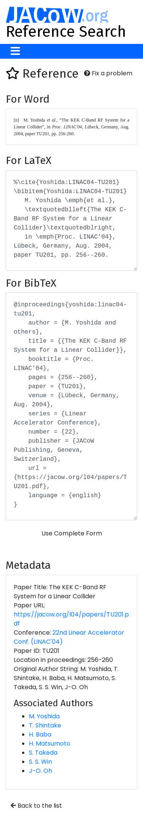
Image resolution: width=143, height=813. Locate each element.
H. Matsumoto (49, 743)
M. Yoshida (44, 716)
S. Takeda (43, 752)
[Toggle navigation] (15, 51)
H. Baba (40, 734)
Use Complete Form (71, 533)
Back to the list (36, 805)
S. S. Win (40, 761)
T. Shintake (45, 725)
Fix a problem (108, 73)
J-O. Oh (40, 770)
